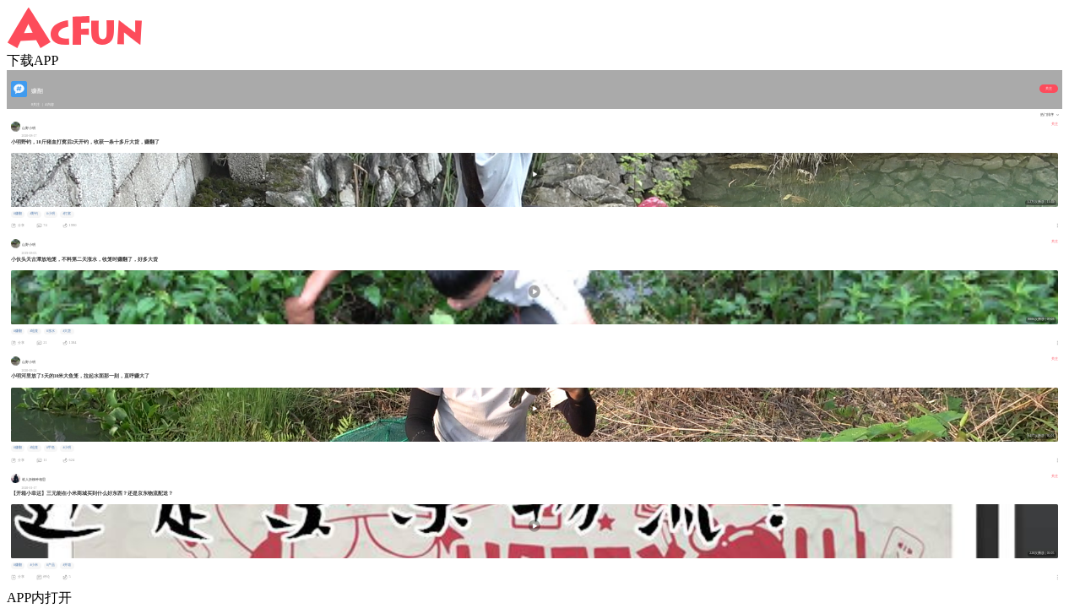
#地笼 (34, 331)
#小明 (50, 213)
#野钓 (34, 213)
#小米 (34, 565)
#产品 (50, 565)
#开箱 (66, 565)
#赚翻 (18, 213)
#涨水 (50, 331)
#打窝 (66, 213)
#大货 (66, 331)
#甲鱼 (50, 447)
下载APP (32, 60)
